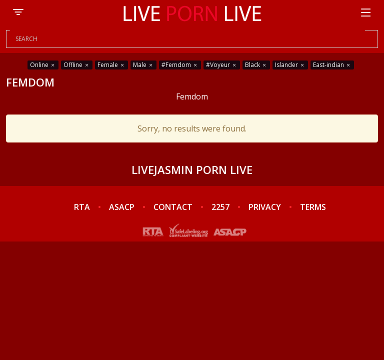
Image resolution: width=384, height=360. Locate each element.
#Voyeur (222, 64)
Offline (77, 64)
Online (43, 64)
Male (143, 64)
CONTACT (173, 207)
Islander (290, 64)
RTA (82, 207)
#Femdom (180, 64)
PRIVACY (264, 207)
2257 (221, 207)
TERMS (313, 207)
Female (112, 64)
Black (256, 64)
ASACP (121, 207)
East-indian (332, 64)
